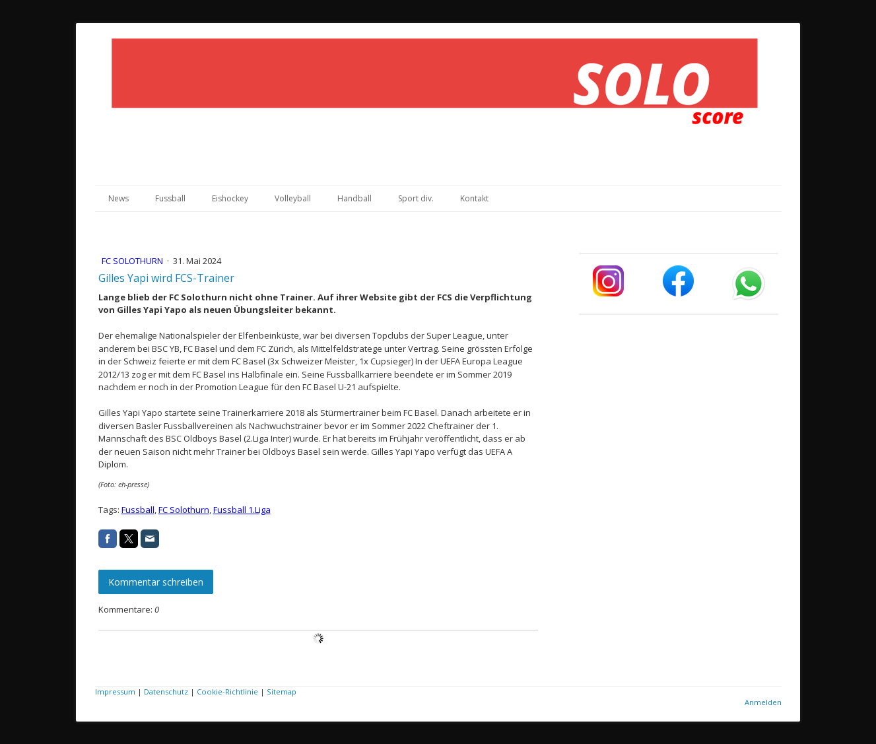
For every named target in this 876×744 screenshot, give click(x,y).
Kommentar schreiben (155, 582)
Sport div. (416, 198)
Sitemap (281, 691)
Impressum (115, 691)
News (118, 198)
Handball (354, 198)
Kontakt (474, 198)
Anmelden (763, 702)
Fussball (170, 198)
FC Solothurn (133, 261)
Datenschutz (166, 691)
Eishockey (230, 198)
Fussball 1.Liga (242, 510)
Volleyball (293, 198)
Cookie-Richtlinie (227, 691)
